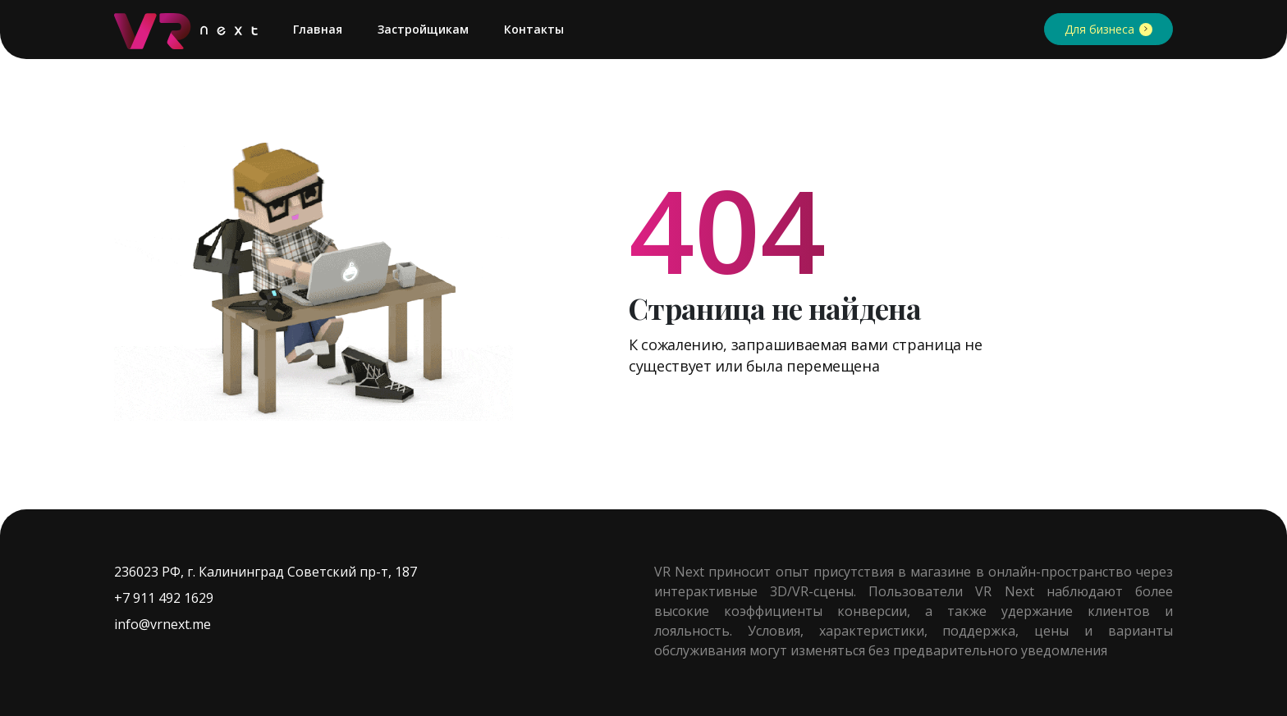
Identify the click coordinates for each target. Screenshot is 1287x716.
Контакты (534, 29)
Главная (317, 29)
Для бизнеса (1099, 29)
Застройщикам (423, 29)
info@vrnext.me (162, 624)
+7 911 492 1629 (163, 598)
